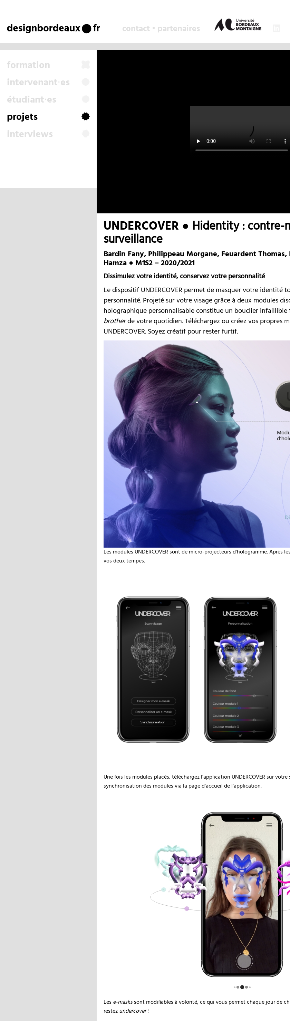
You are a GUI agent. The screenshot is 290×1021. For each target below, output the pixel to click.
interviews (48, 134)
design (24, 28)
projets (48, 117)
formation (48, 65)
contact (136, 29)
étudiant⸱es (48, 100)
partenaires (178, 29)
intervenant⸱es (48, 83)
